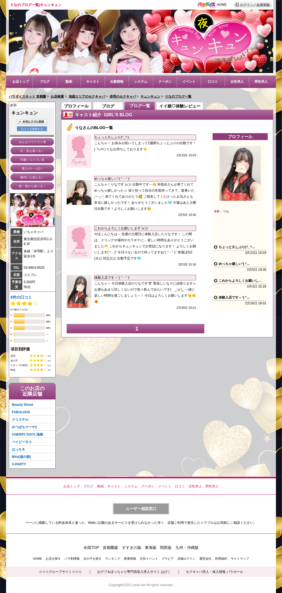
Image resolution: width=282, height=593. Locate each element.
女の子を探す (92, 558)
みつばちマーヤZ (24, 427)
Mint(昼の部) (21, 457)
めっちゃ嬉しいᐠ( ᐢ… (234, 264)
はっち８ (18, 449)
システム (140, 82)
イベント (189, 82)
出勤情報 (116, 82)
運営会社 (205, 558)
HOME (222, 5)
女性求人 (237, 82)
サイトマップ (240, 558)
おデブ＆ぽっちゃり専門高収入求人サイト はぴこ (134, 572)
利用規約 (221, 558)
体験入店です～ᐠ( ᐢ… (234, 297)
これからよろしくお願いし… (240, 281)
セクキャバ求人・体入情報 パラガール (214, 572)
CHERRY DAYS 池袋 (27, 434)
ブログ (45, 82)
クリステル (20, 420)
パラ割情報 (72, 558)
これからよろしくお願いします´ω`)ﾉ (121, 228)
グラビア (168, 558)
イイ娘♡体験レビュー (179, 106)
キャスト (92, 82)
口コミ (213, 82)
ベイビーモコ (22, 442)
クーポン (165, 82)
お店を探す (53, 558)
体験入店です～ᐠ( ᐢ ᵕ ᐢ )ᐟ (112, 278)
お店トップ (20, 82)
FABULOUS (21, 412)
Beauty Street (22, 405)
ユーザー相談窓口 (141, 508)
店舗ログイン (186, 558)
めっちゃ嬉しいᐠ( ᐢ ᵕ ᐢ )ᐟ (112, 179)
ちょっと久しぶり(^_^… (237, 247)
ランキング (112, 558)
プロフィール (76, 106)
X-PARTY (19, 464)
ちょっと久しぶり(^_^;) (111, 137)
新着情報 (130, 558)
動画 (69, 82)
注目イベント (149, 558)
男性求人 (261, 82)
